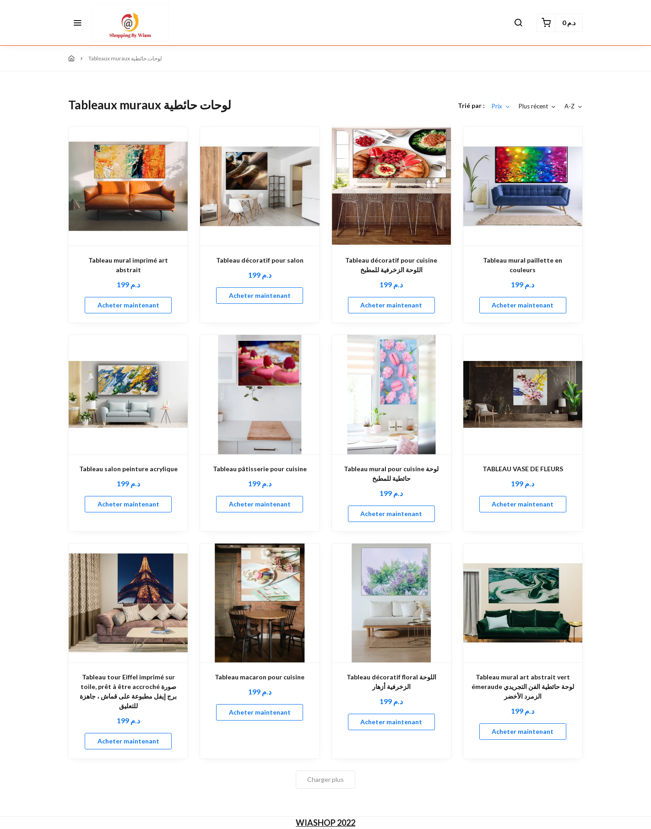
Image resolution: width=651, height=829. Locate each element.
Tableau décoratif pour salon (260, 260)
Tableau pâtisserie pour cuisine (260, 469)
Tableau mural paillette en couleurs (522, 265)
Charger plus (325, 779)
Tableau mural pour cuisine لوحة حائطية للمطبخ (391, 473)
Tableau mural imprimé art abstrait (128, 265)
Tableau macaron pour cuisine (259, 677)
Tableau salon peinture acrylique (128, 469)
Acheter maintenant (128, 305)
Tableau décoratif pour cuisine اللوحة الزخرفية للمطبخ (391, 265)
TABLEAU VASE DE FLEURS (523, 469)
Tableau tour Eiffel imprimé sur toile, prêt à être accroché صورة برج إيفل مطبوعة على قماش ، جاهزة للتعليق (128, 691)
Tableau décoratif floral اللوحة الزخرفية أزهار (391, 681)
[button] (77, 23)
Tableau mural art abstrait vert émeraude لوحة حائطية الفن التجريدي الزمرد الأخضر (523, 686)
